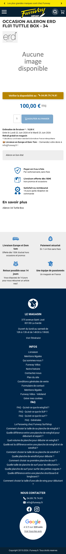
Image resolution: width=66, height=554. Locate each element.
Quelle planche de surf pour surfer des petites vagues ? (33, 469)
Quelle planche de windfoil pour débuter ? (33, 456)
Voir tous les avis (33, 531)
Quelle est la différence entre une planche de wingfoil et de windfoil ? (33, 446)
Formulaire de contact (33, 385)
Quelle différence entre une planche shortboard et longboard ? (33, 475)
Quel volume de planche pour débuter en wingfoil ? (33, 440)
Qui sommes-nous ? (33, 360)
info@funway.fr (10, 145)
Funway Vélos (33, 364)
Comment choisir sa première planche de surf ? (33, 460)
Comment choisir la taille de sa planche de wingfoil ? (33, 428)
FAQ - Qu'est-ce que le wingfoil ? (33, 407)
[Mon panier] (62, 12)
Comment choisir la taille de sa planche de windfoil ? (33, 452)
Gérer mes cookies (33, 398)
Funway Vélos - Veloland (33, 394)
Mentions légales (33, 356)
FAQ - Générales (33, 420)
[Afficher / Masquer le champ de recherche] (55, 12)
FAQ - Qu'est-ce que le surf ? (33, 416)
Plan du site (33, 377)
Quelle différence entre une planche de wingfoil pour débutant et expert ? (33, 434)
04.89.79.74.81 (48, 95)
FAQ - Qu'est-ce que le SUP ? (33, 411)
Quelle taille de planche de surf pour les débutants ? (33, 464)
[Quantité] (16, 119)
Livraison (33, 352)
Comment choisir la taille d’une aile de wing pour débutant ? (33, 482)
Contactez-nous (33, 373)
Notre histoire (33, 369)
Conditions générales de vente (33, 381)
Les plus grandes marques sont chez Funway (28, 3)
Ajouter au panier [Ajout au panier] (37, 118)
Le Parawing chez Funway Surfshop (33, 424)
